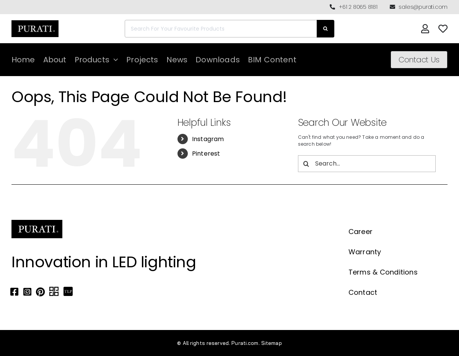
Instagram (208, 139)
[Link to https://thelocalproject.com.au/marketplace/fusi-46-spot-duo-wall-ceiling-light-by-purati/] (68, 291)
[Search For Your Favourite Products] (220, 28)
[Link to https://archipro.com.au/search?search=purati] (54, 291)
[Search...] (367, 163)
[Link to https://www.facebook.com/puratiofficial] (14, 291)
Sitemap (271, 343)
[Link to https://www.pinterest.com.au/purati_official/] (40, 291)
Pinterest (206, 153)
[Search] (325, 28)
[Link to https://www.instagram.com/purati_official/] (27, 291)
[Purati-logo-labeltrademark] (35, 22)
